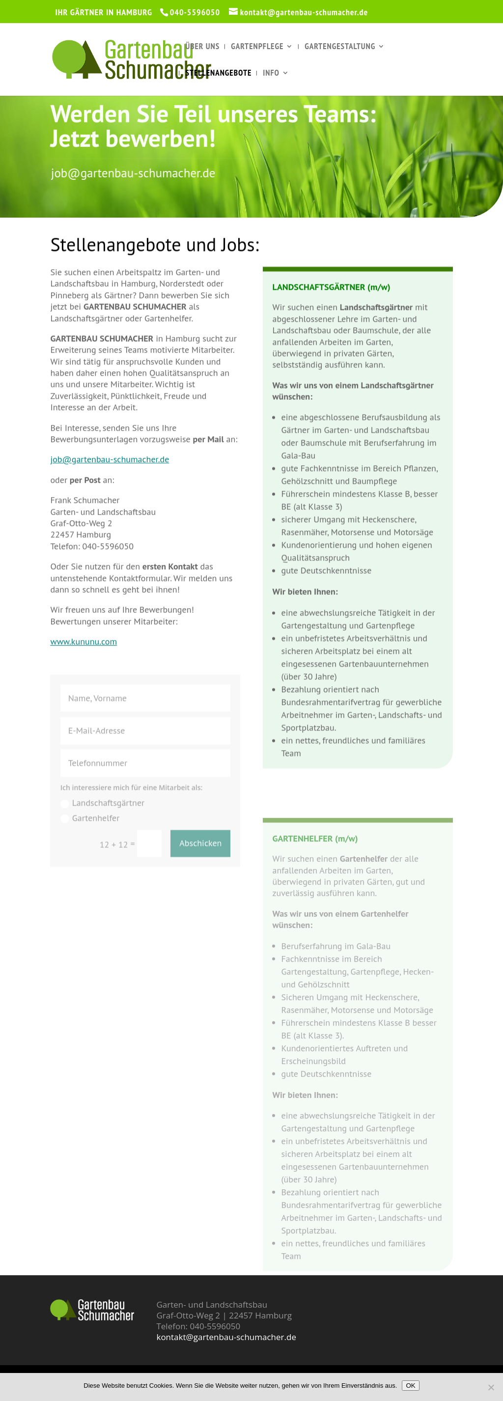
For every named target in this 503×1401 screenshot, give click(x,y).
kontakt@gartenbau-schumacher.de (226, 1337)
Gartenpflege (257, 47)
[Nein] (491, 1387)
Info (271, 73)
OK (410, 1385)
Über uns (202, 47)
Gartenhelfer (90, 832)
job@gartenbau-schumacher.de (144, 173)
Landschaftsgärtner (102, 817)
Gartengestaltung (340, 47)
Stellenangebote (218, 73)
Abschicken (200, 857)
